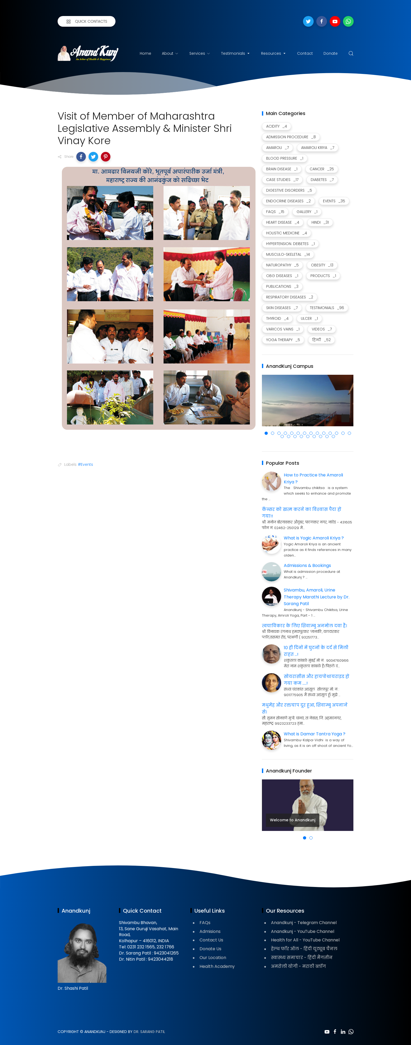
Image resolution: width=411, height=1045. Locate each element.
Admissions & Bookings (307, 565)
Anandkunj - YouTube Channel (302, 931)
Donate (331, 53)
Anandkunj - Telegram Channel (304, 923)
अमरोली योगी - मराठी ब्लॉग (298, 966)
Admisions (210, 931)
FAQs (204, 923)
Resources (273, 53)
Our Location (212, 958)
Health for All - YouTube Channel (305, 940)
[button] (81, 156)
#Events (85, 464)
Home (145, 53)
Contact (305, 53)
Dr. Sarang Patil (149, 1031)
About (170, 53)
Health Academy (217, 966)
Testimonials (235, 53)
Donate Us (210, 949)
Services (199, 53)
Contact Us (211, 940)
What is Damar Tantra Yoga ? (314, 734)
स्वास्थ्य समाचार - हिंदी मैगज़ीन (302, 958)
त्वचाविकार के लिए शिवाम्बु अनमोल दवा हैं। (304, 626)
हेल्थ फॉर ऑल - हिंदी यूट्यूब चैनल (304, 949)
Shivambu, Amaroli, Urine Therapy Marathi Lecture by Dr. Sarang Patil (316, 597)
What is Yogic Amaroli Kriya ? (314, 538)
